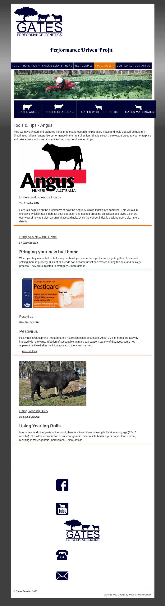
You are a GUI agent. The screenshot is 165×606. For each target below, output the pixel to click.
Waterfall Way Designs (140, 594)
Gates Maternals (138, 108)
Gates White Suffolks (98, 108)
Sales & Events (52, 66)
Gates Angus (28, 108)
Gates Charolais (59, 108)
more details (78, 265)
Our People (124, 66)
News (68, 66)
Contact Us (142, 66)
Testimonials (84, 66)
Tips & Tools (104, 66)
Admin (107, 594)
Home (15, 66)
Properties (30, 66)
